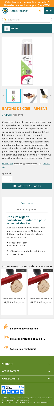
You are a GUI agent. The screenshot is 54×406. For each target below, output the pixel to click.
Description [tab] (27, 203)
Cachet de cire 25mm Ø (13, 298)
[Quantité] (5, 179)
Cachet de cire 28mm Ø (40, 298)
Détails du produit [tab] (27, 209)
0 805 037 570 (24, 402)
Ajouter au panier (27, 186)
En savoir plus (7, 164)
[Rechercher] (27, 20)
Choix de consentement (39, 402)
